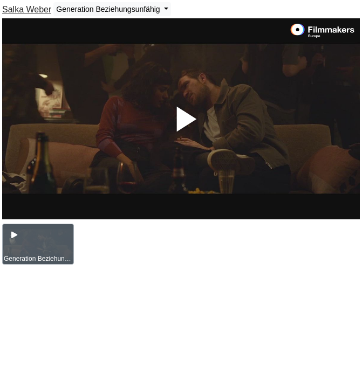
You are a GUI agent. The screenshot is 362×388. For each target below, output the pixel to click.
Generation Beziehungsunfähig (109, 9)
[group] (38, 244)
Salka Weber (26, 9)
